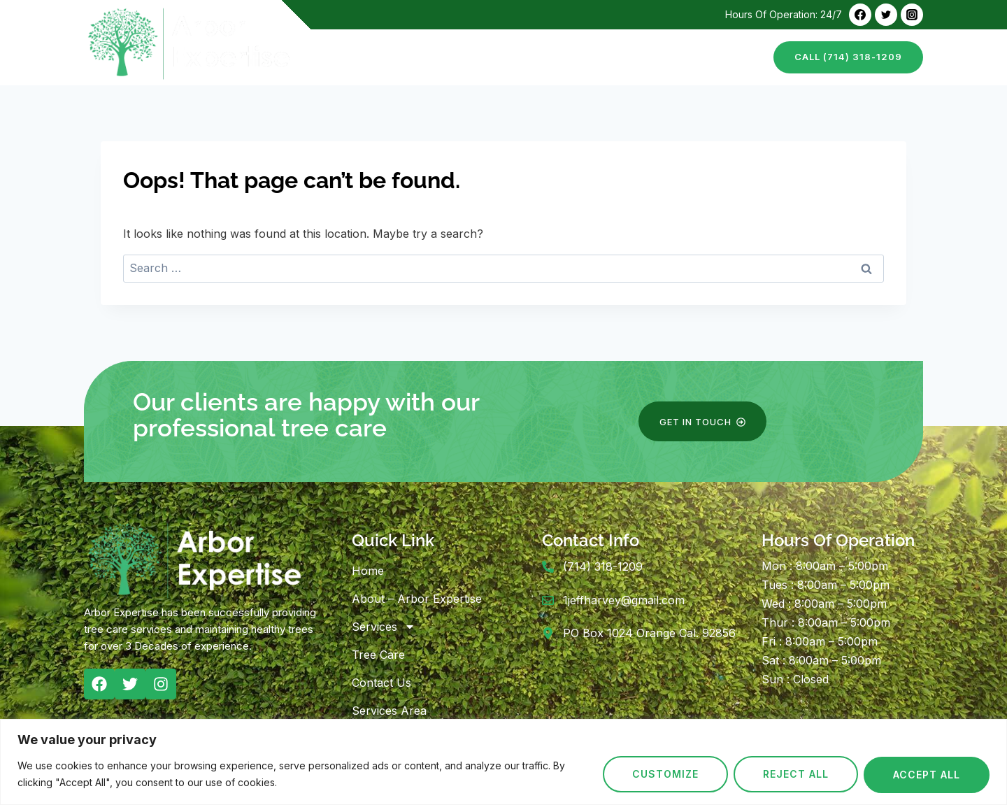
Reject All (796, 775)
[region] (503, 762)
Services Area (389, 711)
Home (347, 57)
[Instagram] (912, 14)
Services (383, 626)
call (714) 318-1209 (848, 56)
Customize (665, 775)
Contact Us (724, 57)
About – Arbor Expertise (451, 57)
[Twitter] (886, 14)
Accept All (926, 775)
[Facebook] (860, 14)
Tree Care (645, 57)
